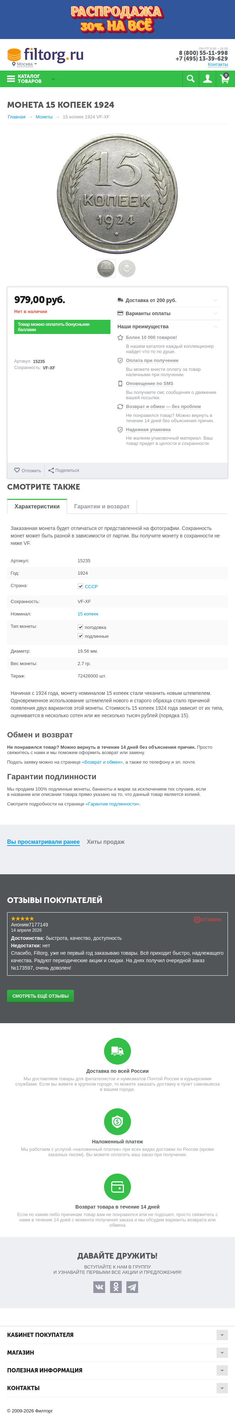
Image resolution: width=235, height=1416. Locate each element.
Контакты (218, 64)
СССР (91, 586)
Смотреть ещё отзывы (40, 996)
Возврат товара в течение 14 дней (117, 1207)
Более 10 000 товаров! (151, 337)
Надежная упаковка (148, 429)
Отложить (31, 470)
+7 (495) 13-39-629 (202, 58)
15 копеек (88, 614)
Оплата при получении (152, 360)
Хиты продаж (106, 842)
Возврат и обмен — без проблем (163, 406)
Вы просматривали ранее (43, 842)
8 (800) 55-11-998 (203, 53)
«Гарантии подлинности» (112, 804)
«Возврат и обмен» (102, 762)
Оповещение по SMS (149, 383)
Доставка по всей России (117, 1071)
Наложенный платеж (117, 1141)
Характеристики (37, 506)
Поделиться (63, 470)
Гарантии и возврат (102, 506)
